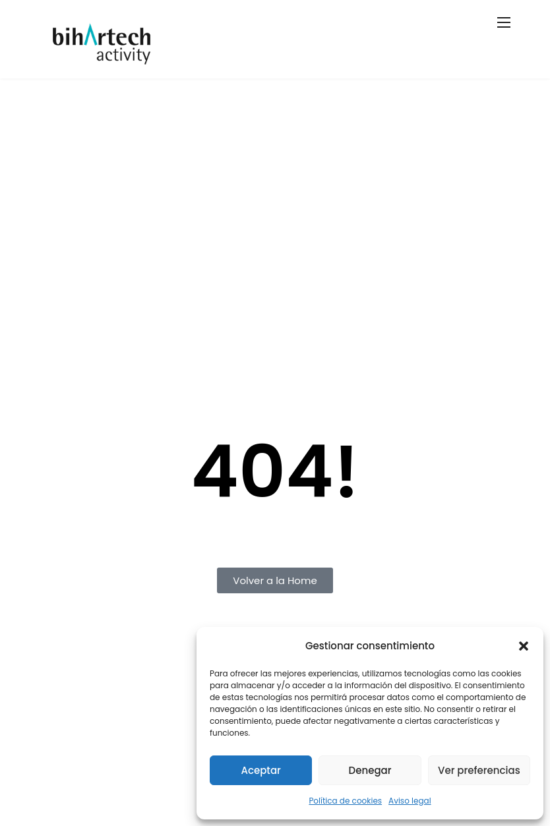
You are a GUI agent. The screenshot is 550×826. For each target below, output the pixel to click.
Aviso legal (409, 800)
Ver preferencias (479, 770)
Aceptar (260, 770)
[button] (523, 646)
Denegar (370, 770)
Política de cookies (345, 800)
